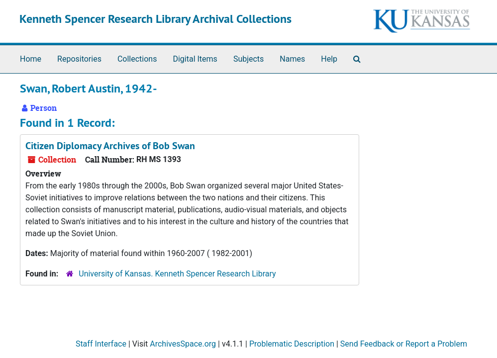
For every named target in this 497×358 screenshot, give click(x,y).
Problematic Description (291, 344)
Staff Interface (101, 344)
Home (30, 59)
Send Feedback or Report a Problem (403, 344)
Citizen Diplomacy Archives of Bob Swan (110, 145)
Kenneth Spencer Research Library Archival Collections (155, 18)
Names (292, 59)
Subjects (248, 59)
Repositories (79, 59)
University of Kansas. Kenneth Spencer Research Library (177, 273)
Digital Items (195, 59)
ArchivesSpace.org (183, 344)
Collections (137, 59)
